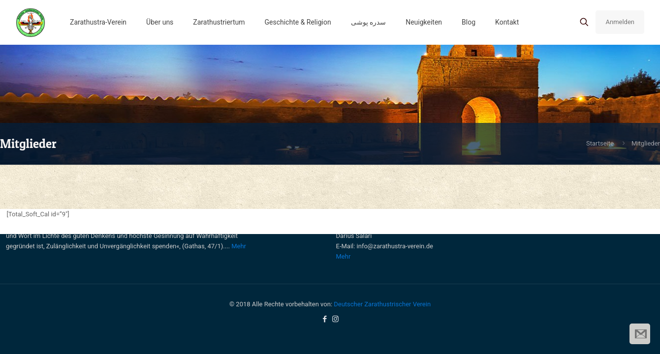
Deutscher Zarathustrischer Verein (382, 304)
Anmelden (619, 22)
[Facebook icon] (325, 319)
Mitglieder (645, 143)
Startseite (600, 143)
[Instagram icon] (335, 319)
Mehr (238, 246)
